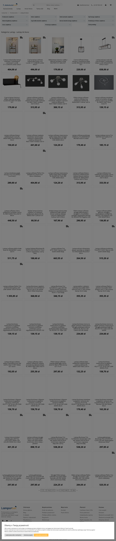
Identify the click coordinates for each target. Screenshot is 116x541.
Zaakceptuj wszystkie (41, 535)
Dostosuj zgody (28, 535)
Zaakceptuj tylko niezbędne (13, 535)
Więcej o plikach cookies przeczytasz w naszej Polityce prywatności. (22, 531)
